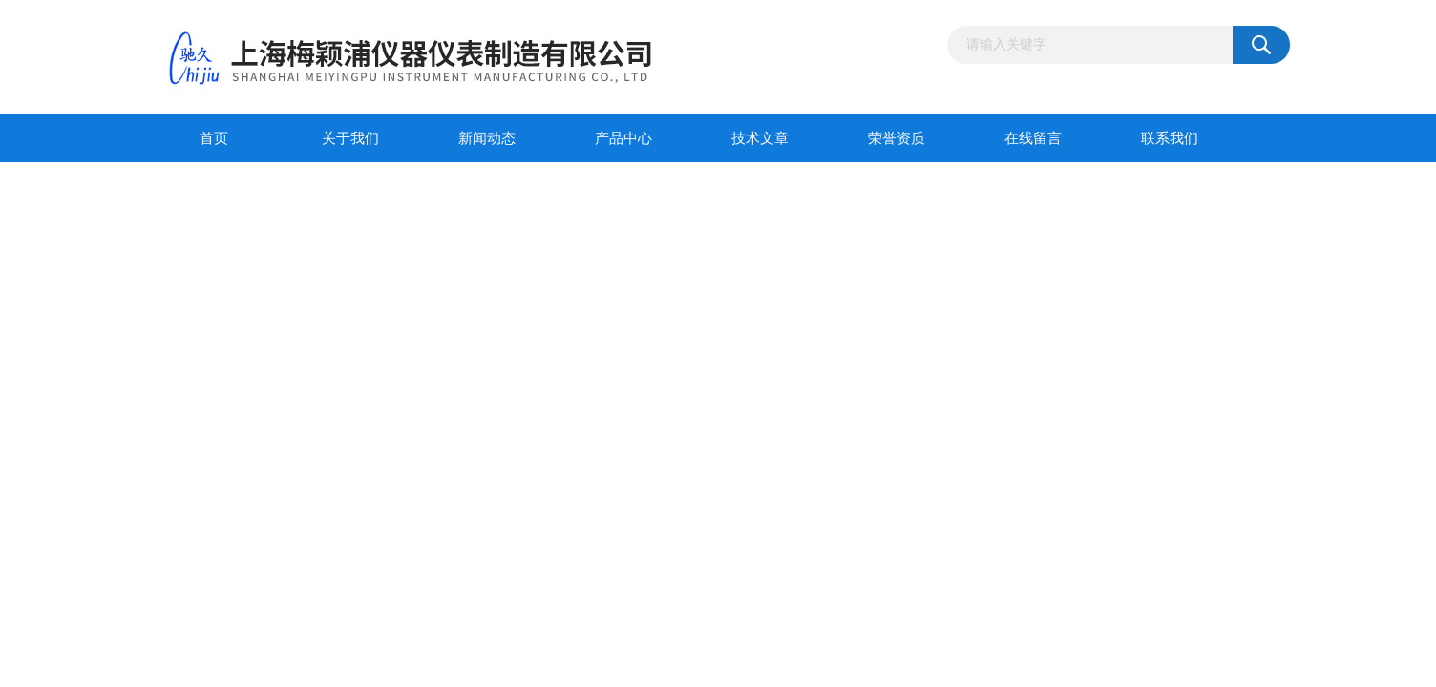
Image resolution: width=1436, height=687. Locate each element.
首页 (214, 138)
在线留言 (1033, 138)
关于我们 (350, 138)
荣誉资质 (896, 138)
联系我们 (1169, 138)
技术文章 (760, 138)
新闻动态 (487, 138)
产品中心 (623, 138)
